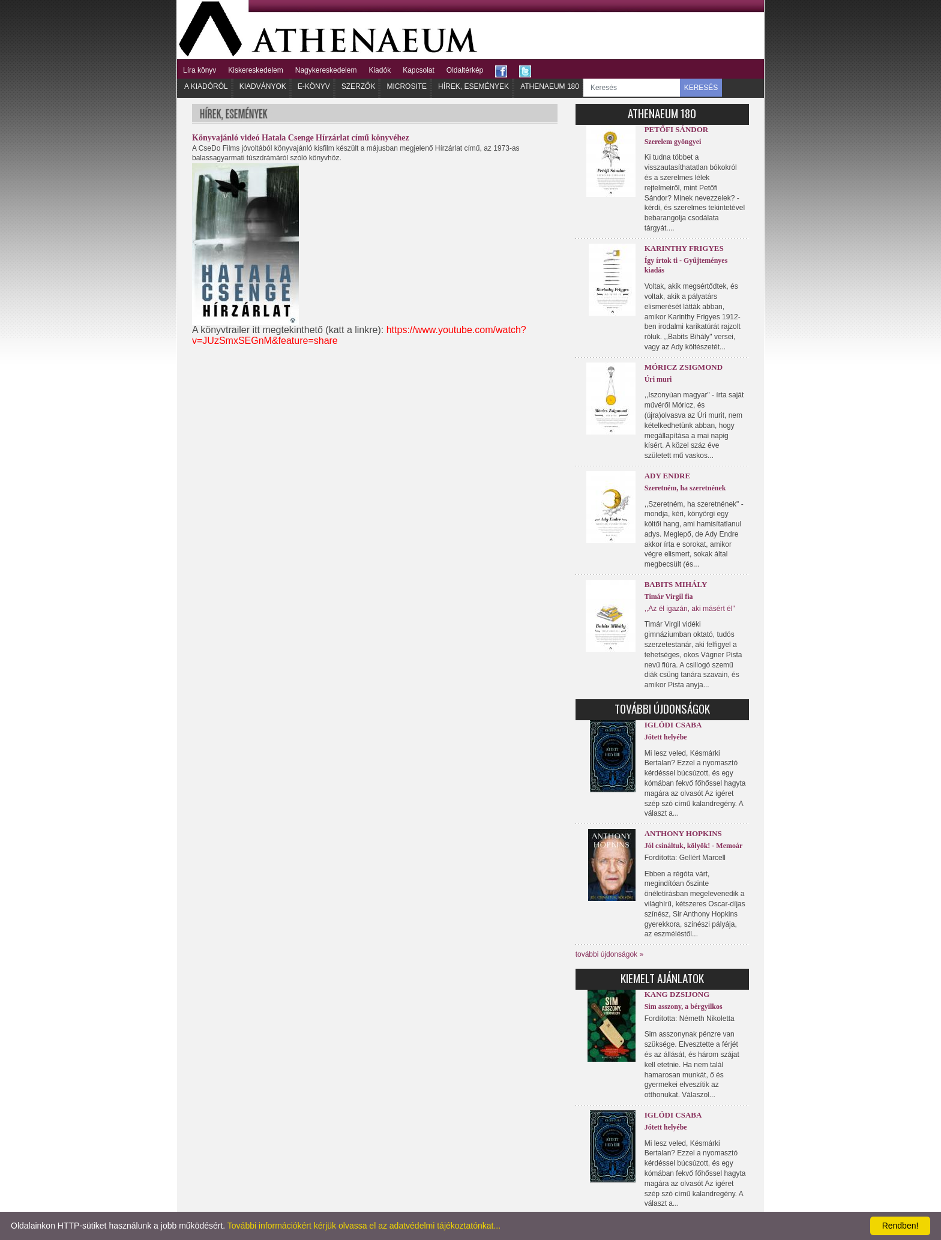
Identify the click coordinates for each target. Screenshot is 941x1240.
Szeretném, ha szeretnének (685, 488)
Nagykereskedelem (326, 70)
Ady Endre (667, 475)
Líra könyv (199, 70)
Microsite (406, 86)
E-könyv (314, 86)
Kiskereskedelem (255, 70)
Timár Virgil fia (669, 596)
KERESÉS (701, 87)
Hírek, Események (473, 86)
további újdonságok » (609, 954)
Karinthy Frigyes (684, 248)
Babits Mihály (676, 584)
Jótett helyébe (666, 737)
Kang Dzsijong (677, 994)
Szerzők (358, 86)
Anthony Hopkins (683, 833)
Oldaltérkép (464, 70)
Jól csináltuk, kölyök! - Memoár (694, 845)
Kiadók (379, 70)
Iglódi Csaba (673, 724)
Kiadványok (262, 86)
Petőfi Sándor (677, 129)
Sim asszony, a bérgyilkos (684, 1006)
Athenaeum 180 (549, 86)
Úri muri (658, 379)
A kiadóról (206, 86)
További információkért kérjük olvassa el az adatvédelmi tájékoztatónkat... (364, 1225)
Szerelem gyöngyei (673, 141)
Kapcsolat (418, 70)
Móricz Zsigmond (684, 367)
